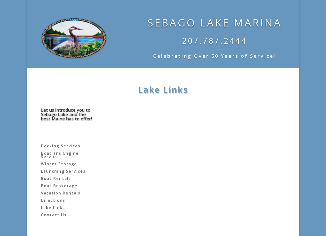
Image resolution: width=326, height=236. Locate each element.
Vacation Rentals (60, 193)
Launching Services (63, 171)
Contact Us (54, 215)
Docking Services (60, 146)
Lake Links (53, 208)
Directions (53, 201)
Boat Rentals (56, 179)
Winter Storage (59, 164)
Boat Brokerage (59, 186)
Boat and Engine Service (60, 155)
